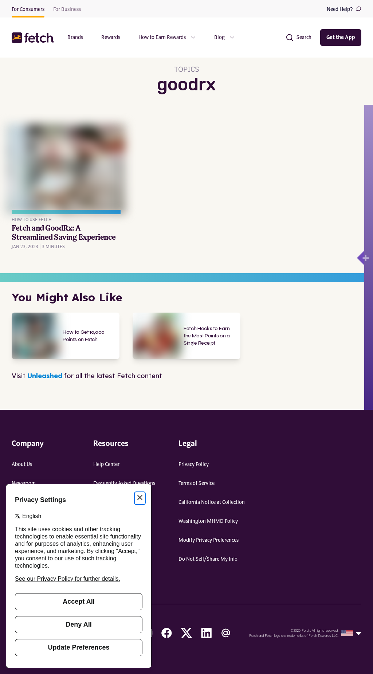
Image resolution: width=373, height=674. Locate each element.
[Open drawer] (360, 258)
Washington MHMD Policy (208, 521)
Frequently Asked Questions (124, 483)
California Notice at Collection (211, 502)
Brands (75, 37)
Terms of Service (196, 483)
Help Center (106, 464)
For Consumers (28, 9)
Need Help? (344, 9)
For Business (67, 9)
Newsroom (24, 483)
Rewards (110, 37)
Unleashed (44, 376)
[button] (33, 38)
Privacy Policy (193, 464)
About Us (22, 464)
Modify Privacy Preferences (208, 540)
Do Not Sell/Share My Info (207, 559)
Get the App (340, 37)
